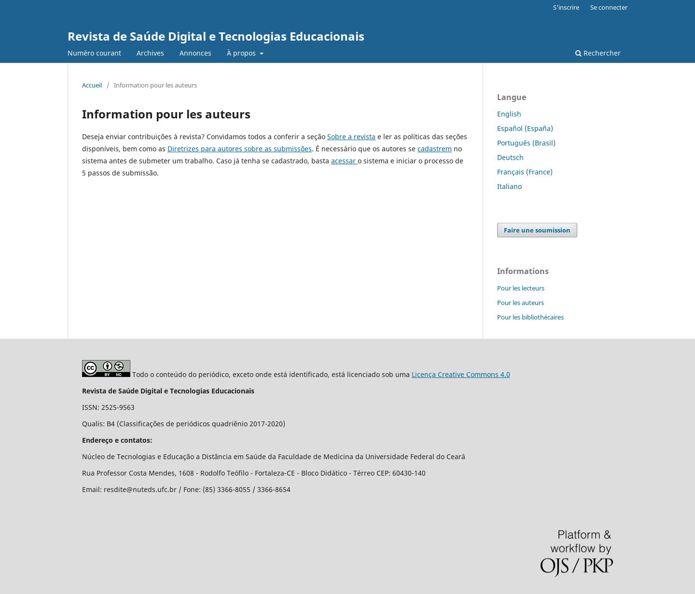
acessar (344, 160)
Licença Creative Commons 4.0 (461, 374)
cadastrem (434, 148)
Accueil (92, 85)
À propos (242, 53)
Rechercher (598, 53)
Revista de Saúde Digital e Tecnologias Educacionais (216, 36)
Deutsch (510, 157)
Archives (150, 53)
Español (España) (525, 128)
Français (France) (525, 171)
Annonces (195, 53)
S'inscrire (566, 7)
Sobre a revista (351, 136)
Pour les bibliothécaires (530, 317)
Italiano (509, 186)
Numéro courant (94, 53)
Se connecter (608, 7)
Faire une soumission (537, 230)
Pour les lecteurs (520, 288)
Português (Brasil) (526, 142)
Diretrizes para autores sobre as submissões (239, 148)
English (509, 113)
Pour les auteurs (520, 302)
